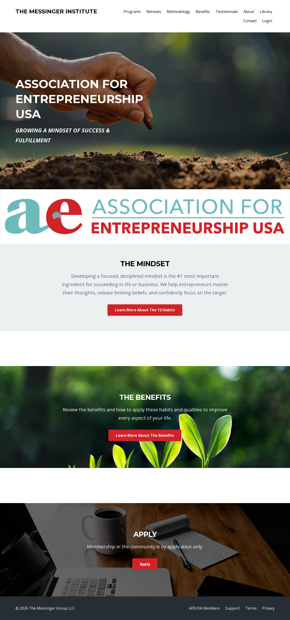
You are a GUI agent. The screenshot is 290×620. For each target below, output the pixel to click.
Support (232, 608)
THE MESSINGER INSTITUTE (56, 11)
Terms (251, 608)
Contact (250, 20)
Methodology (178, 11)
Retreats (153, 11)
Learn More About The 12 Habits (145, 309)
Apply (145, 564)
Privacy (268, 608)
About (249, 11)
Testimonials (227, 11)
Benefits (203, 11)
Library (266, 11)
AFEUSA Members (204, 608)
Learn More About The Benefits (145, 435)
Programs (132, 11)
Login (267, 20)
